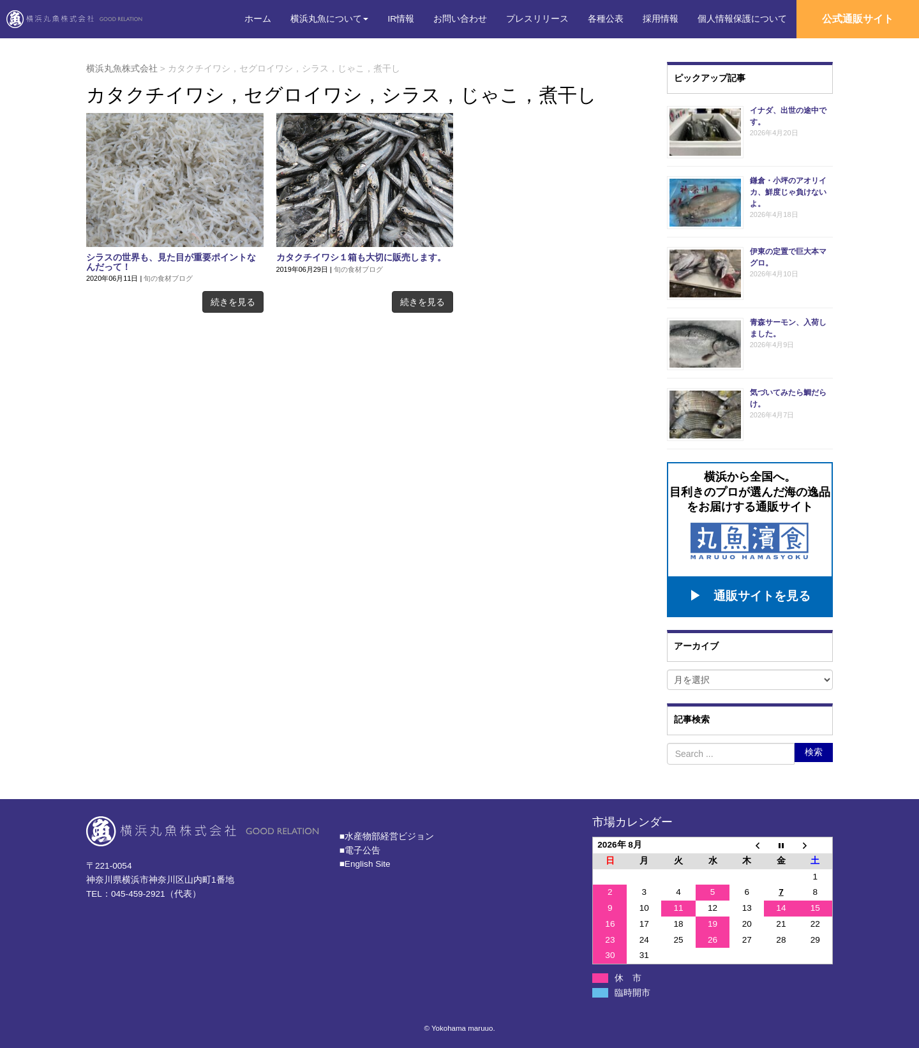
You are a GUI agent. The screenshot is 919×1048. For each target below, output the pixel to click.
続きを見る (233, 302)
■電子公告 (360, 847)
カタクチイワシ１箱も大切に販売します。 (361, 257)
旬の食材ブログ (168, 278)
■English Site (365, 861)
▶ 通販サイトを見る (749, 593)
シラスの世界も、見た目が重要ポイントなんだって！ (171, 262)
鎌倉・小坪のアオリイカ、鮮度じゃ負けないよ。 (788, 192)
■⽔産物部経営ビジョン (387, 833)
